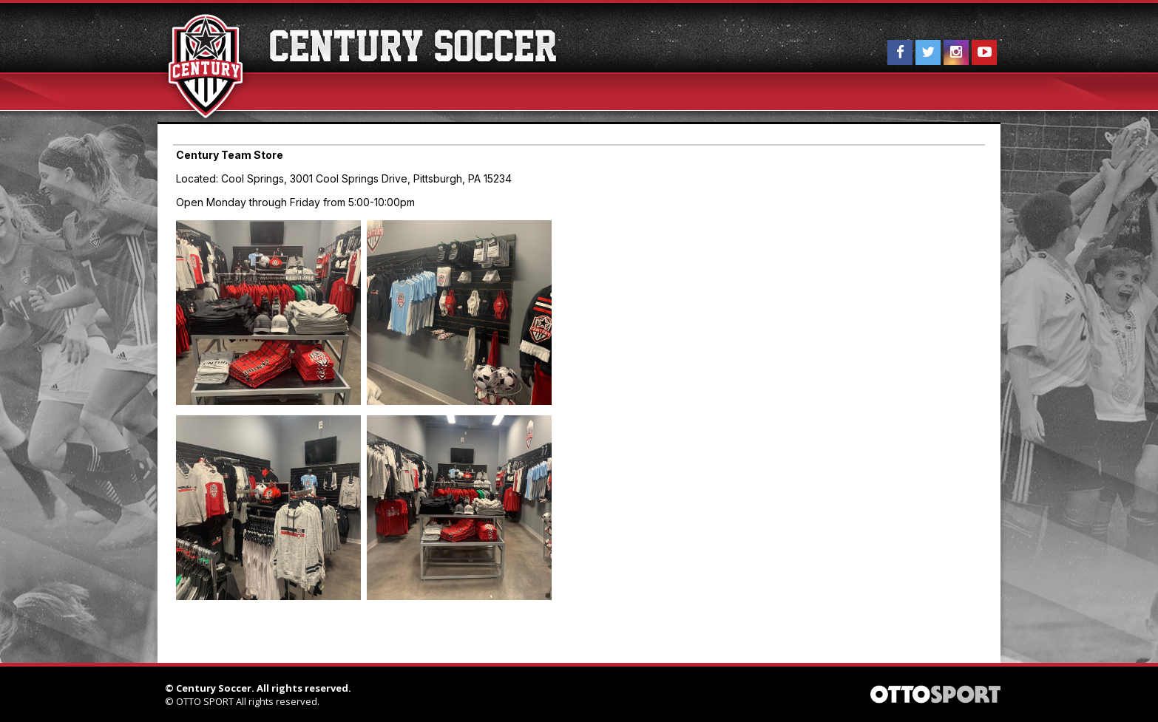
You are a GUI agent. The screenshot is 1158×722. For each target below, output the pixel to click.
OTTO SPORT (205, 701)
